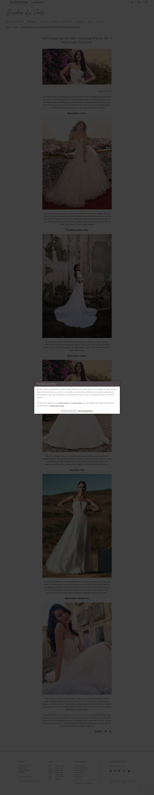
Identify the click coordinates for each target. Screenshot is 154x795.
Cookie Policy (77, 403)
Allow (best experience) (64, 411)
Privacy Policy (64, 403)
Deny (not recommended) (90, 411)
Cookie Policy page (57, 405)
